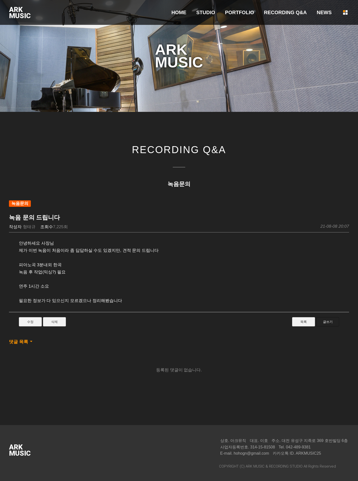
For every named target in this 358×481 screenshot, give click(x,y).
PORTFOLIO (239, 12)
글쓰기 (328, 322)
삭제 (54, 322)
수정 (30, 322)
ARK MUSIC (255, 466)
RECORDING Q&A (285, 12)
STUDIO (205, 12)
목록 (303, 322)
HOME (179, 12)
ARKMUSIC (20, 12)
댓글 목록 (18, 341)
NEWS (324, 12)
